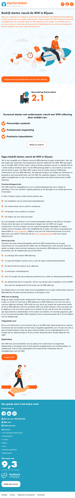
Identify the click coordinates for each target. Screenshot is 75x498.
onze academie (20, 231)
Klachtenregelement (10, 450)
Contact (5, 440)
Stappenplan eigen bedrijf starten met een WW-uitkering (25, 79)
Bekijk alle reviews (11, 484)
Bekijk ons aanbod (37, 144)
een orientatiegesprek (44, 234)
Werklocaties (7, 453)
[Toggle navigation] (72, 4)
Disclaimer (41, 495)
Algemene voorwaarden (26, 495)
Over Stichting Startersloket (12, 433)
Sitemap (4, 495)
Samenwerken (8, 436)
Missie (5, 443)
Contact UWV (9, 357)
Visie (4, 446)
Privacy (12, 495)
